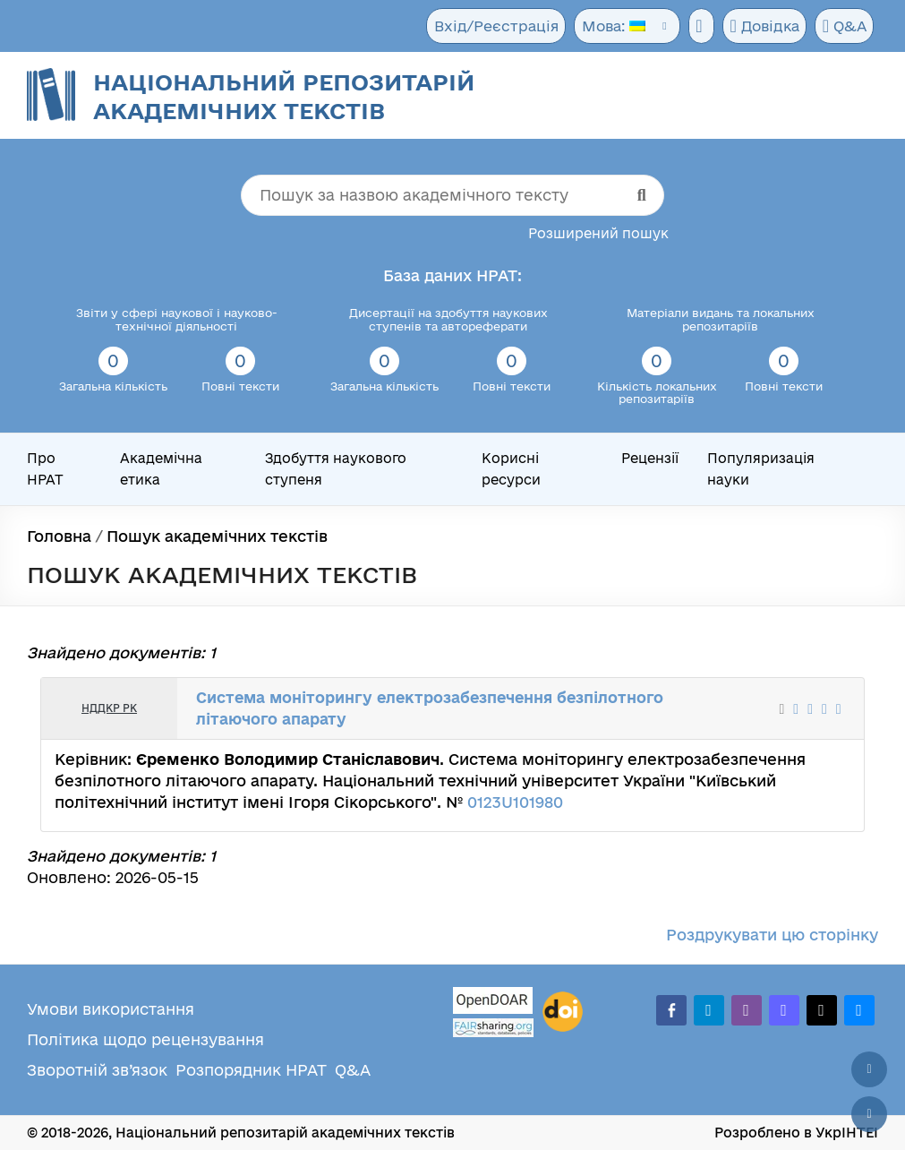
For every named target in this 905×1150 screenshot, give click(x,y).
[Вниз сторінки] (869, 1114)
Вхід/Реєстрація (491, 26)
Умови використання (110, 1008)
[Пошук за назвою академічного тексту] (452, 195)
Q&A (843, 27)
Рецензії (650, 458)
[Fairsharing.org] (493, 1027)
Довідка (761, 27)
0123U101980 (515, 802)
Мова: (605, 26)
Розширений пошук (598, 233)
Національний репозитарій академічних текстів (283, 96)
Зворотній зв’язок (97, 1069)
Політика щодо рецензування (145, 1039)
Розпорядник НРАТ (251, 1069)
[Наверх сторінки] (869, 1069)
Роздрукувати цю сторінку (772, 934)
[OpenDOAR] (493, 1002)
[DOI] (562, 1012)
